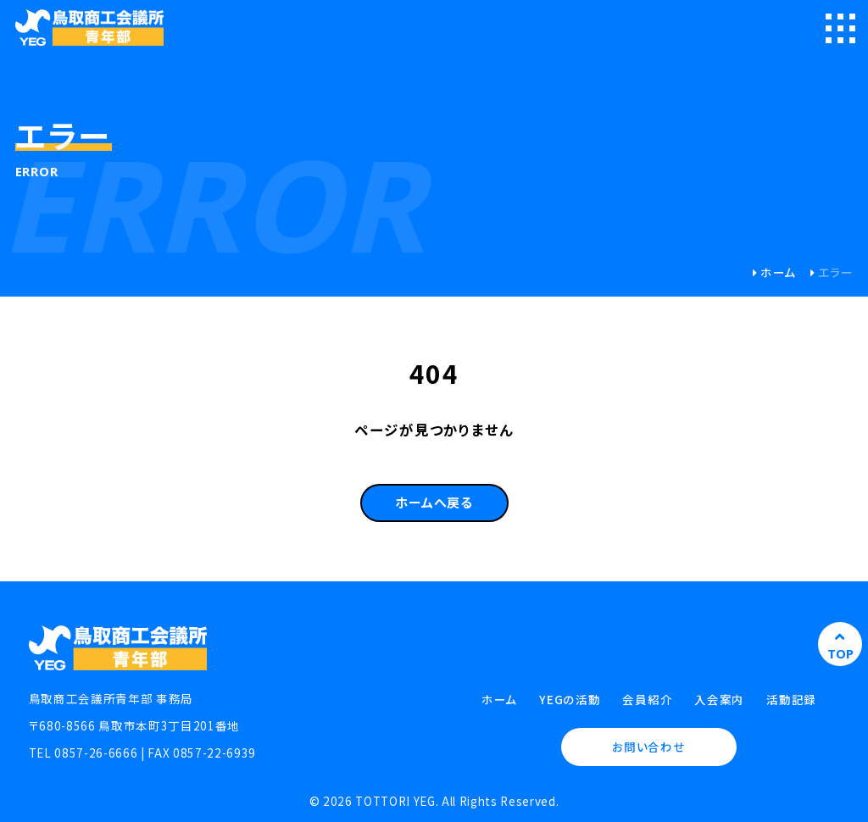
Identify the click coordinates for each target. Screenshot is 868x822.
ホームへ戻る (434, 502)
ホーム (778, 272)
